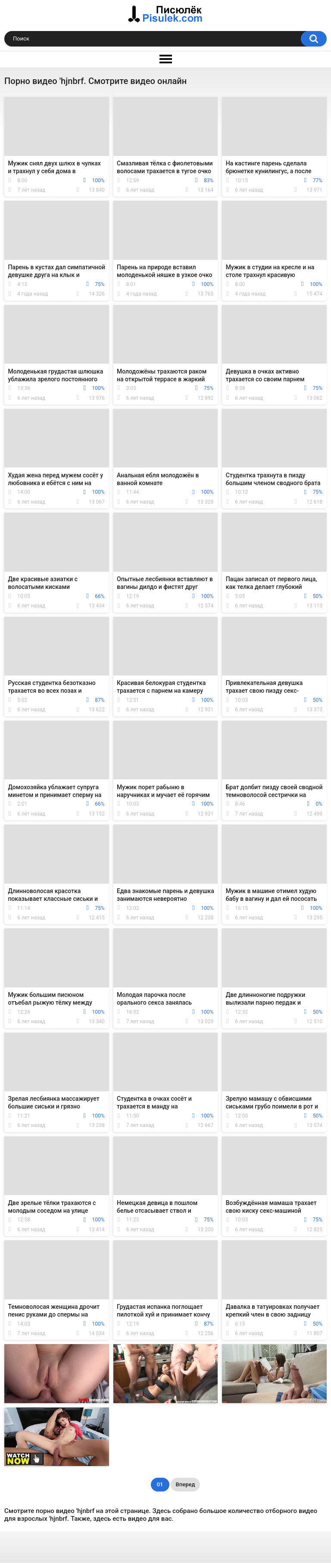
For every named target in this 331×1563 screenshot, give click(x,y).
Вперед (185, 1484)
